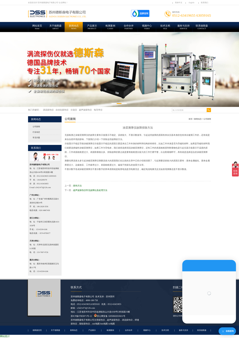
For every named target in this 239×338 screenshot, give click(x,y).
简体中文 (178, 3)
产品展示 (92, 330)
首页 (190, 119)
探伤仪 (101, 320)
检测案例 (110, 330)
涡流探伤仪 (127, 320)
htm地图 (104, 324)
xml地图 (96, 324)
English (191, 3)
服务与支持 (183, 330)
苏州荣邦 (110, 296)
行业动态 (36, 132)
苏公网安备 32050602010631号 (109, 316)
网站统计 (5, 336)
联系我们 (204, 3)
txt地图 (111, 324)
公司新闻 (36, 127)
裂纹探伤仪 (84, 324)
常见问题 (36, 138)
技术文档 (165, 330)
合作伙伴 (128, 330)
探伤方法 (77, 186)
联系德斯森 (201, 330)
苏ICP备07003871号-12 (81, 316)
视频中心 (147, 330)
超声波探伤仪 (113, 320)
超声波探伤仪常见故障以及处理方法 (90, 190)
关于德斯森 (55, 330)
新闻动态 (198, 119)
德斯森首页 (37, 330)
